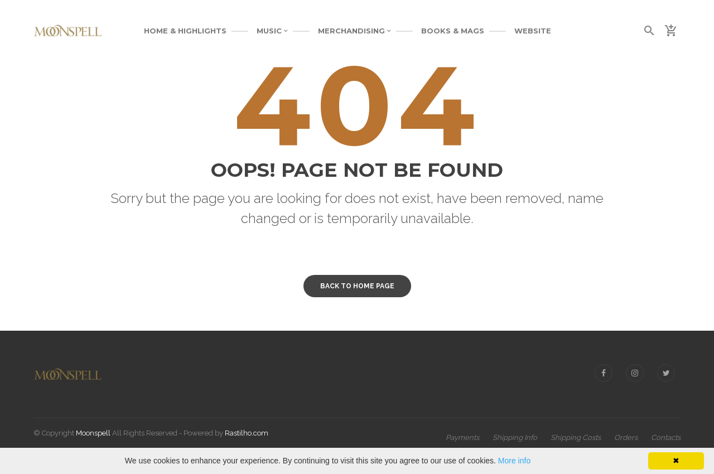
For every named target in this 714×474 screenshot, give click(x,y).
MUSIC (272, 30)
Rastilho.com (246, 433)
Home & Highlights (185, 30)
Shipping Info (515, 437)
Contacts (666, 437)
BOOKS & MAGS (452, 30)
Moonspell (93, 433)
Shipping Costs (576, 437)
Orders (626, 437)
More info (514, 460)
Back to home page (357, 286)
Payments (462, 437)
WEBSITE (532, 30)
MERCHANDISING (354, 30)
